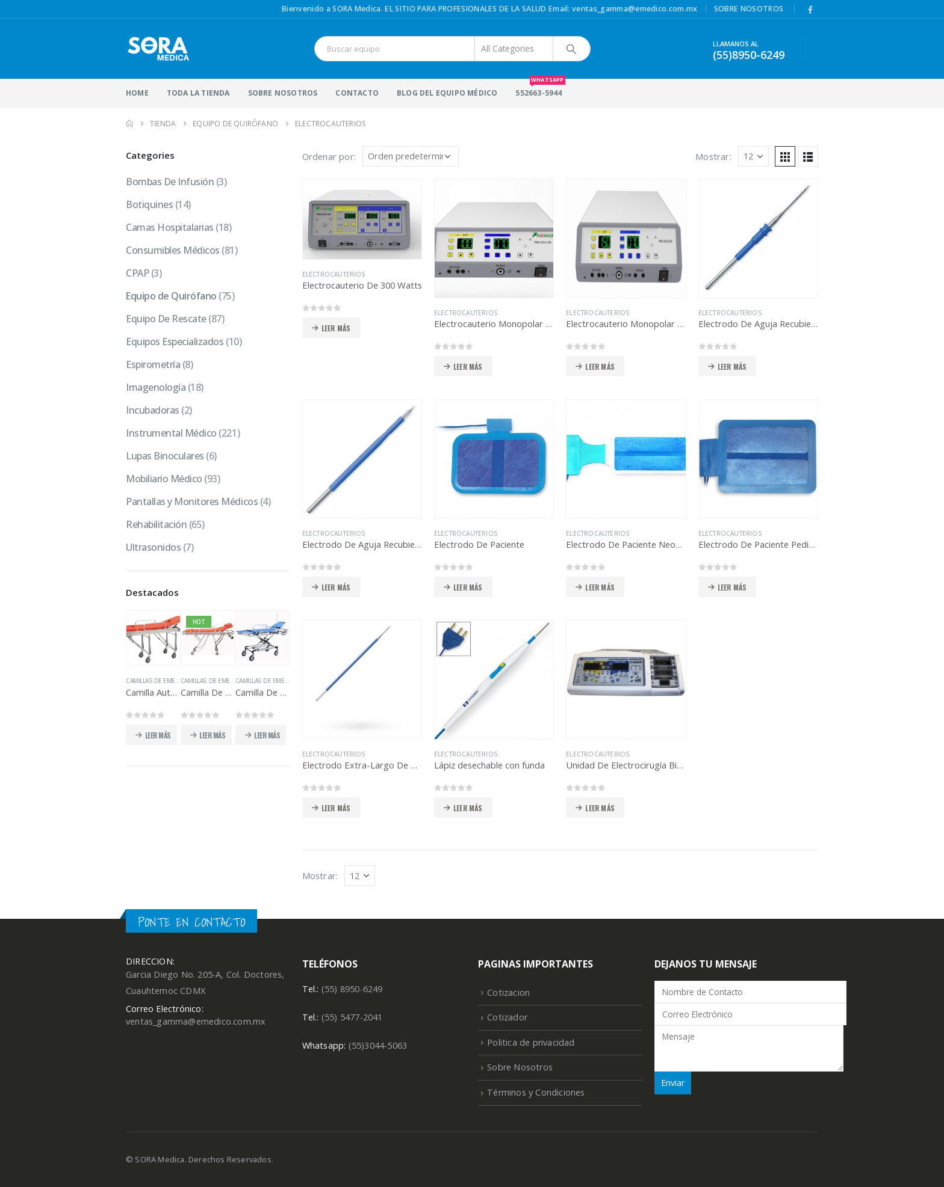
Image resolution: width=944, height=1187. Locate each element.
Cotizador (507, 1017)
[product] (362, 219)
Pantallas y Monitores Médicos (192, 501)
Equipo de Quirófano (171, 295)
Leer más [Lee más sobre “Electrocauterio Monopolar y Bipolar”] (600, 366)
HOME (137, 93)
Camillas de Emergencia (163, 680)
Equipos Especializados (174, 341)
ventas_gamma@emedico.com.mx (196, 1021)
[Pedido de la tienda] (410, 156)
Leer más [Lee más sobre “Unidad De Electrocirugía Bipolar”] (600, 808)
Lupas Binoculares (165, 455)
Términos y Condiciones (536, 1092)
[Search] (572, 49)
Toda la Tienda (198, 93)
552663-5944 (538, 88)
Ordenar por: (329, 156)
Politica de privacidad (530, 1042)
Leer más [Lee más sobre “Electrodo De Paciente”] (468, 587)
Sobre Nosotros (748, 9)
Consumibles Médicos (173, 250)
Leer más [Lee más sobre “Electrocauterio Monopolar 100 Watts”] (468, 366)
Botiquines (149, 204)
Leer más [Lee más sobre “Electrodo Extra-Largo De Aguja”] (336, 808)
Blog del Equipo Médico (447, 93)
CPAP (137, 273)
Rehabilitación (156, 524)
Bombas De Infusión (170, 181)
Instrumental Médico (171, 433)
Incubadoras (152, 410)
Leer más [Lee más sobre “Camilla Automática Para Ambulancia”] (158, 735)
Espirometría (153, 364)
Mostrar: (713, 156)
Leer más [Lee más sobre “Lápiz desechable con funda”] (468, 808)
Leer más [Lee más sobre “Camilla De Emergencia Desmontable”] (212, 735)
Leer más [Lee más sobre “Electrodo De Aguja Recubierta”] (732, 366)
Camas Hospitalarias (170, 227)
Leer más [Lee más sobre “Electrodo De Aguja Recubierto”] (336, 587)
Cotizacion (508, 992)
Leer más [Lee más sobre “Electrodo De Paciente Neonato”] (600, 587)
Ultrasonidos (153, 547)
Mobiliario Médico (164, 478)
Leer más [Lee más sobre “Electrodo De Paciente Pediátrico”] (732, 587)
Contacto (357, 93)
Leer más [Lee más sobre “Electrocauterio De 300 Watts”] (336, 328)
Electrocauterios (333, 274)
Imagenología (155, 387)
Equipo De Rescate (166, 318)
